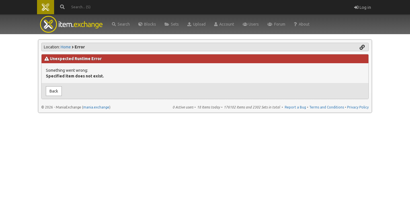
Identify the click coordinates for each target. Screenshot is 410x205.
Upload (196, 24)
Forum (276, 24)
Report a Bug (295, 107)
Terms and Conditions (326, 107)
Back (54, 91)
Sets (172, 24)
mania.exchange (96, 107)
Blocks (147, 24)
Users (251, 24)
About (301, 24)
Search (121, 24)
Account (224, 24)
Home (66, 47)
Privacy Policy (358, 107)
